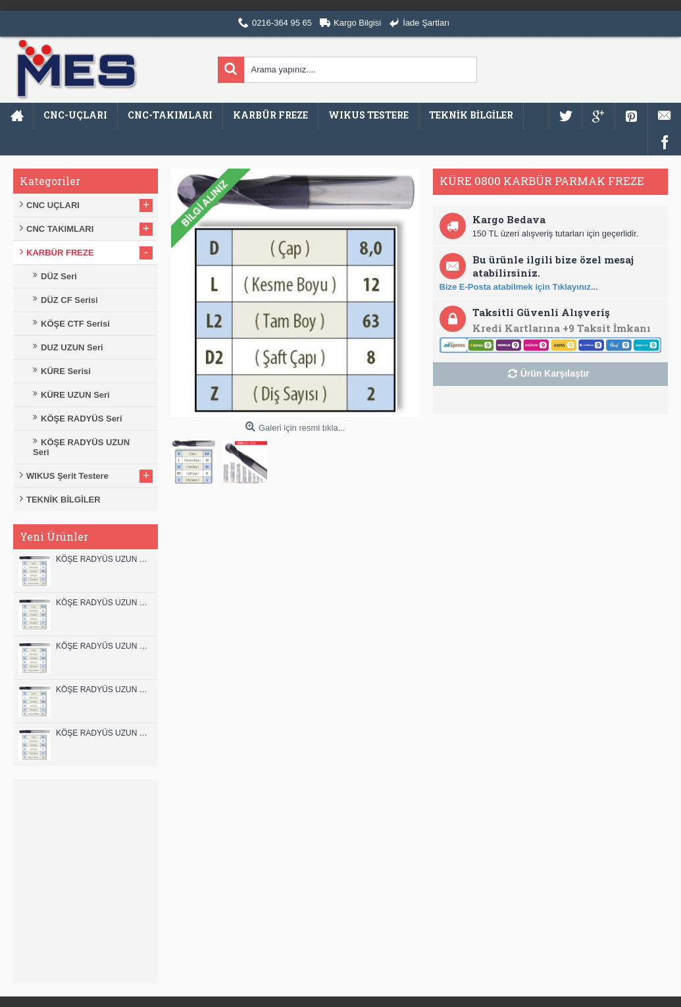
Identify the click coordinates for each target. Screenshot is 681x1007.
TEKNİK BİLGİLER (63, 499)
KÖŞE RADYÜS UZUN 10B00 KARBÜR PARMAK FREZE (103, 646)
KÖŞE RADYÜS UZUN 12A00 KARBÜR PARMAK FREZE (103, 602)
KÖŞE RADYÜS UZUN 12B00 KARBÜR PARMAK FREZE (103, 559)
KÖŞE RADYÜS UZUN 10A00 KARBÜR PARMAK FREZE (103, 689)
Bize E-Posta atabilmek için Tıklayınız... (519, 287)
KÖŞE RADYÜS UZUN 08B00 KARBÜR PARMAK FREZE (103, 733)
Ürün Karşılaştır (555, 373)
